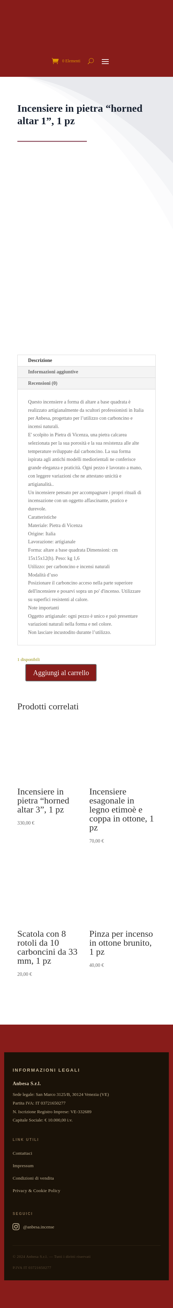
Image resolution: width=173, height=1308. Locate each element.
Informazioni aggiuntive (53, 371)
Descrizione (40, 360)
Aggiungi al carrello (61, 672)
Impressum (23, 1165)
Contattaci (22, 1153)
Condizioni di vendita (33, 1178)
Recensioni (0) (42, 383)
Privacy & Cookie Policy (36, 1190)
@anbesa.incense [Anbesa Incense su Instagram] (33, 1226)
